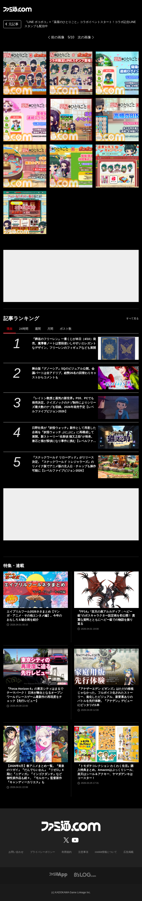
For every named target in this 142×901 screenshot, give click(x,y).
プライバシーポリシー (42, 852)
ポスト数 (65, 328)
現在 (9, 328)
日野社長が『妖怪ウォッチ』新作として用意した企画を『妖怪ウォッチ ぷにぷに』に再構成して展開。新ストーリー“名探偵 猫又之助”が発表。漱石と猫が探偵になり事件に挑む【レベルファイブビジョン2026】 (64, 434)
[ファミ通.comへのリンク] (17, 9)
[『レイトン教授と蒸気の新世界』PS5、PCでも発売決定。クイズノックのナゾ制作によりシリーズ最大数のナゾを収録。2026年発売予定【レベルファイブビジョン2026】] (118, 407)
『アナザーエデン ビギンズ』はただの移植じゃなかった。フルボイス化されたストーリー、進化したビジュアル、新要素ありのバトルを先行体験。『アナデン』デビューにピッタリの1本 (105, 697)
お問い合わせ (16, 852)
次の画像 (84, 37)
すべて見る (132, 318)
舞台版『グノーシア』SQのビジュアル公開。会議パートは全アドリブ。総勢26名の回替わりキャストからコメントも (64, 373)
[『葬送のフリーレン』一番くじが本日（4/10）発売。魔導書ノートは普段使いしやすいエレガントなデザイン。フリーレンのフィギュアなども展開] (118, 348)
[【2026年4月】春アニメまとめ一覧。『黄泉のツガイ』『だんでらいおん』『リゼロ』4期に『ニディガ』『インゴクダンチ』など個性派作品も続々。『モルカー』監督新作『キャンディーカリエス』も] (35, 744)
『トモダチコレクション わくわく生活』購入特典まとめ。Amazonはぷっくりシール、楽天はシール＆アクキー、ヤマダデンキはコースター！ (106, 772)
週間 (38, 328)
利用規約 (67, 852)
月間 (50, 328)
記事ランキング (21, 318)
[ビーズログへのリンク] (85, 874)
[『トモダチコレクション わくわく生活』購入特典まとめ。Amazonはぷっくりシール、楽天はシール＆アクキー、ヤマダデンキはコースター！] (106, 744)
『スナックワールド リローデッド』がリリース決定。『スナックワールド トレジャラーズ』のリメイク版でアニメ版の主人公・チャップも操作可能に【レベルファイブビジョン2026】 (64, 464)
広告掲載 (128, 852)
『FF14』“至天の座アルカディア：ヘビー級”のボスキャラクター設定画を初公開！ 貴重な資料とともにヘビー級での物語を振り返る (106, 617)
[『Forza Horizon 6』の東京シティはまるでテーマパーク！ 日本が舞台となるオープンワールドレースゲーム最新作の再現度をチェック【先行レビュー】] (35, 667)
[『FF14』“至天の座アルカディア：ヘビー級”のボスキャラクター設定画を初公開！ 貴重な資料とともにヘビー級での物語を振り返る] (106, 589)
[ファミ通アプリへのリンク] (58, 874)
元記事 (11, 24)
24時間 (23, 328)
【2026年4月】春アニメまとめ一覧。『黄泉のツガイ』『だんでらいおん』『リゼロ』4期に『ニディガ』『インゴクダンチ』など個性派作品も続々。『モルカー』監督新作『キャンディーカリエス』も (35, 774)
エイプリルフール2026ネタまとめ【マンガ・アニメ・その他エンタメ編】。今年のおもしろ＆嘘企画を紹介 (34, 615)
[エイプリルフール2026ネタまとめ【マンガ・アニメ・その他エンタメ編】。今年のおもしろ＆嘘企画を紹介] (35, 589)
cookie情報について (106, 852)
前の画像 (57, 37)
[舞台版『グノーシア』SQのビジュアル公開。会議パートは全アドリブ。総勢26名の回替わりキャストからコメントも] (118, 377)
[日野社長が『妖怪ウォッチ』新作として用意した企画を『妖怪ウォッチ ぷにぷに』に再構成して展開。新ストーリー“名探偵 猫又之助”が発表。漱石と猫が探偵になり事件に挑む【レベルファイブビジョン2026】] (118, 437)
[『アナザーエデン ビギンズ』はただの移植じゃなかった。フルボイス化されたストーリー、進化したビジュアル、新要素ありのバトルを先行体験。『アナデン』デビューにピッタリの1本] (106, 667)
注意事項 (83, 852)
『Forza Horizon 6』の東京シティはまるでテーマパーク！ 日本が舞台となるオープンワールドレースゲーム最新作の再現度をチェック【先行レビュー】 (35, 695)
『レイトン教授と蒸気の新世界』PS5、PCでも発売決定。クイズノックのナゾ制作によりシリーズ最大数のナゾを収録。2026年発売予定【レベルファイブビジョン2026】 (64, 404)
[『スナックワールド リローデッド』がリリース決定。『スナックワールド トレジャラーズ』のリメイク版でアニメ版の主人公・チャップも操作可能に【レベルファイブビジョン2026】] (118, 466)
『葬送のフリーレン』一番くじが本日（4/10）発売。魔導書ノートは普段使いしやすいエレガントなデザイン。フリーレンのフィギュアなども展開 (64, 343)
